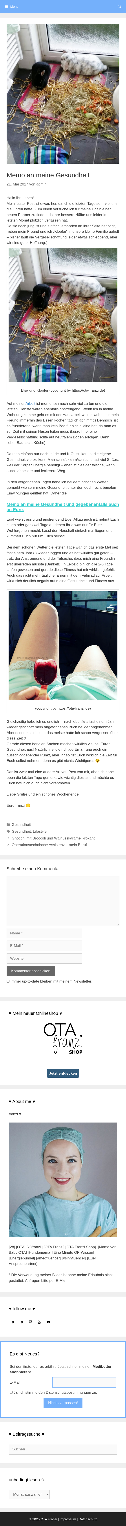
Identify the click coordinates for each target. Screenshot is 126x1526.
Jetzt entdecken (63, 1073)
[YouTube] (39, 1322)
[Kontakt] (48, 1322)
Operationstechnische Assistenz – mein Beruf (49, 845)
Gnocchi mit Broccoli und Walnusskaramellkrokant (53, 838)
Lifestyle (40, 831)
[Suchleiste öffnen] (119, 6)
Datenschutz (88, 1519)
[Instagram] (12, 1322)
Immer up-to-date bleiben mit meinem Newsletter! (51, 981)
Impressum (68, 1519)
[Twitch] (30, 1322)
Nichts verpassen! (63, 1403)
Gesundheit (21, 825)
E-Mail (15, 1382)
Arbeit (30, 403)
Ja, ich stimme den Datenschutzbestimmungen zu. (55, 1392)
